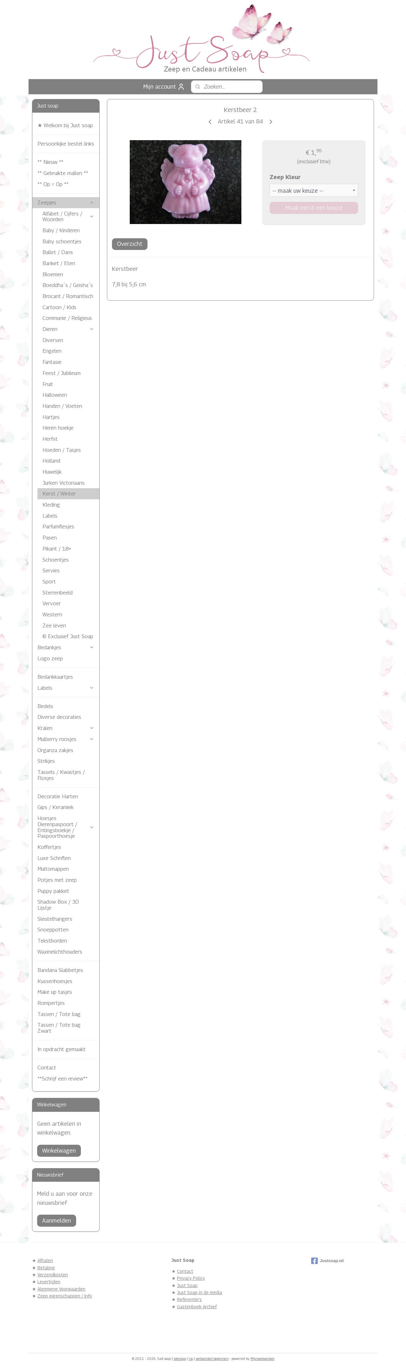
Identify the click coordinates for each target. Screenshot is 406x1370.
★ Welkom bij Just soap (65, 125)
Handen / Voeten (62, 406)
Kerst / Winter (59, 493)
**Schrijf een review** (62, 1078)
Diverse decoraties (59, 717)
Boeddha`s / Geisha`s (68, 285)
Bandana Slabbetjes (60, 970)
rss (191, 1358)
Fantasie (52, 362)
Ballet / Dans (58, 252)
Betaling (46, 1267)
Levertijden (48, 1281)
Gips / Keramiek (55, 807)
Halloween (55, 395)
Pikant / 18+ (57, 548)
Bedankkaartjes (55, 677)
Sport (49, 581)
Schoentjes (56, 560)
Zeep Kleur (284, 177)
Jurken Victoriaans (64, 483)
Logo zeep (50, 658)
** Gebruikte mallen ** (62, 173)
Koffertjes (49, 847)
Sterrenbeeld (58, 592)
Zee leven (54, 625)
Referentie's (189, 1299)
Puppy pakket (53, 891)
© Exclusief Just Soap (68, 636)
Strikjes (46, 761)
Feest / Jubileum (62, 373)
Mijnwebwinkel (262, 1358)
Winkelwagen (59, 1150)
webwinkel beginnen (212, 1358)
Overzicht (129, 243)
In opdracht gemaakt (61, 1049)
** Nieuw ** (50, 162)
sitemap (180, 1358)
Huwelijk (52, 472)
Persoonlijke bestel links (65, 143)
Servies (51, 570)
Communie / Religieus (67, 318)
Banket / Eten (59, 263)
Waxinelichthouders (59, 952)
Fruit (48, 384)
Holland (51, 461)
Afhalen (45, 1260)
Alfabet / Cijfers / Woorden (68, 216)
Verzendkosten (52, 1274)
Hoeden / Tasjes (62, 450)
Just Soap (187, 1285)
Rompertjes (51, 1003)
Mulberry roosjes (65, 739)
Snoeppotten (53, 929)
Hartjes (51, 417)
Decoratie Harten (57, 796)
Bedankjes (65, 647)
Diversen (53, 340)
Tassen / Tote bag (59, 1014)
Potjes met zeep (57, 880)
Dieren (68, 329)
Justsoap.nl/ (327, 1261)
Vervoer (52, 603)
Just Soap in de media (199, 1292)
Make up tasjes (54, 992)
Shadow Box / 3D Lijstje (58, 905)
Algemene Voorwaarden (61, 1289)
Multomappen (53, 869)
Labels (50, 516)
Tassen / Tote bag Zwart (59, 1028)
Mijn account (164, 86)
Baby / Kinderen (61, 230)
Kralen (65, 728)
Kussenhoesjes (54, 981)
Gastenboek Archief (197, 1306)
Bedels (45, 706)
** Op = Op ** (53, 184)
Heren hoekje (58, 428)
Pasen (50, 537)
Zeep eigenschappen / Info (64, 1295)
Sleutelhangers (54, 919)
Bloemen (53, 274)
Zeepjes (65, 202)
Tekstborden (52, 940)
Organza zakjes (55, 750)
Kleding (51, 504)
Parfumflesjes (58, 526)
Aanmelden (56, 1220)
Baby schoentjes (62, 241)
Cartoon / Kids (59, 307)
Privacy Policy (191, 1278)
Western (52, 614)
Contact (46, 1067)
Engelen (52, 351)
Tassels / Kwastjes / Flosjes (61, 775)
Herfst (50, 439)
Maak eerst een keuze (313, 207)
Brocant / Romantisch (68, 296)
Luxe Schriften (54, 858)
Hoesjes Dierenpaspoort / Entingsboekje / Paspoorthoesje (65, 827)
